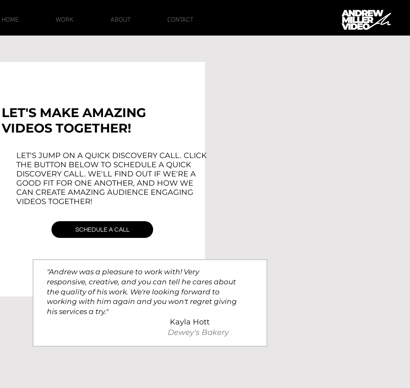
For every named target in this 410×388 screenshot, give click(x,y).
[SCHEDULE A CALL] (102, 229)
